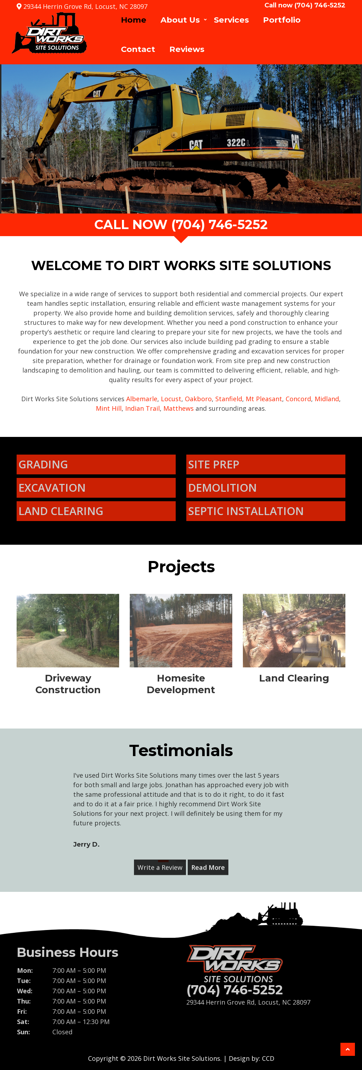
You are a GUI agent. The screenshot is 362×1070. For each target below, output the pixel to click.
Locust (171, 398)
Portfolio (281, 20)
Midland (327, 398)
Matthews (178, 408)
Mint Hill (109, 408)
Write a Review (160, 863)
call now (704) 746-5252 (181, 224)
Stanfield (228, 398)
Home (133, 20)
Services (231, 20)
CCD (268, 1058)
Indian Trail (142, 408)
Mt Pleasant (264, 398)
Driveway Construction (68, 683)
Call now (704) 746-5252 (304, 5)
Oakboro (198, 398)
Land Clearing (294, 678)
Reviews (186, 49)
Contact (138, 49)
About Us (180, 20)
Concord (298, 398)
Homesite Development (181, 683)
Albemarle (141, 398)
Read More (208, 863)
